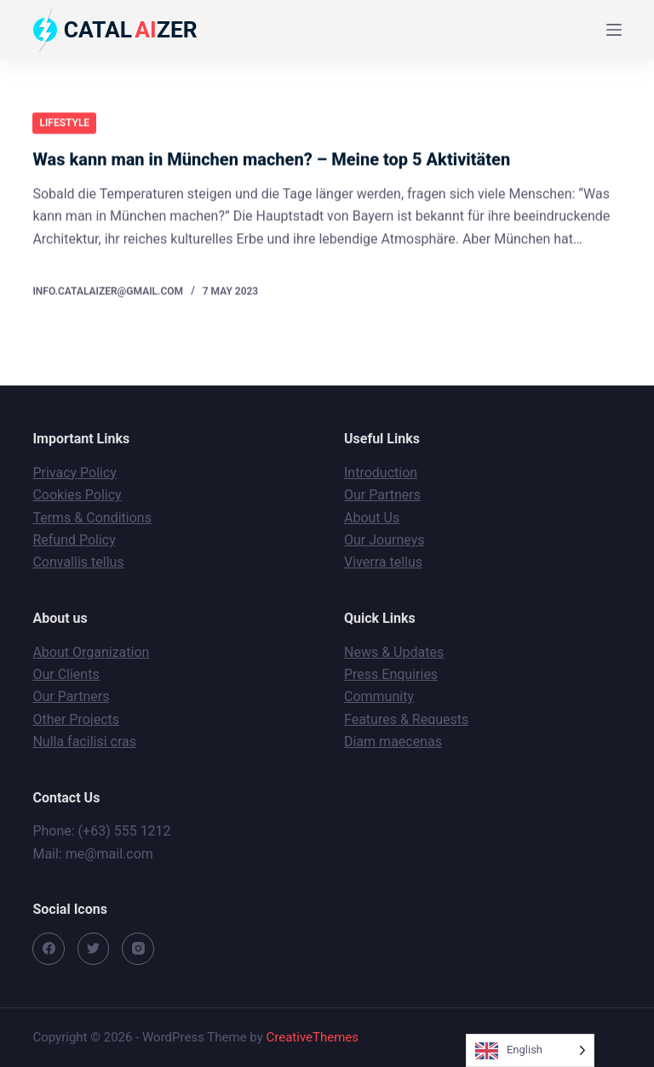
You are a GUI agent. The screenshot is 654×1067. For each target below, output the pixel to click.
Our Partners (382, 495)
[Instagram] (138, 949)
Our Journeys (384, 540)
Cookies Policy (76, 495)
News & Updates (394, 652)
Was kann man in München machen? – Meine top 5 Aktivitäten (271, 160)
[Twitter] (93, 949)
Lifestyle (64, 122)
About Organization (90, 652)
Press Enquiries (391, 674)
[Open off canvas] (614, 29)
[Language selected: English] (530, 1050)
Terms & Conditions (92, 518)
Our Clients (65, 674)
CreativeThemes (313, 1037)
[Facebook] (48, 949)
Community (379, 696)
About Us (371, 518)
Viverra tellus (383, 562)
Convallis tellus (77, 562)
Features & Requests (406, 719)
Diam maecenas (393, 741)
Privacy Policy (74, 473)
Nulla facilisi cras (84, 741)
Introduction (380, 473)
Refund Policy (73, 540)
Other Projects (75, 719)
